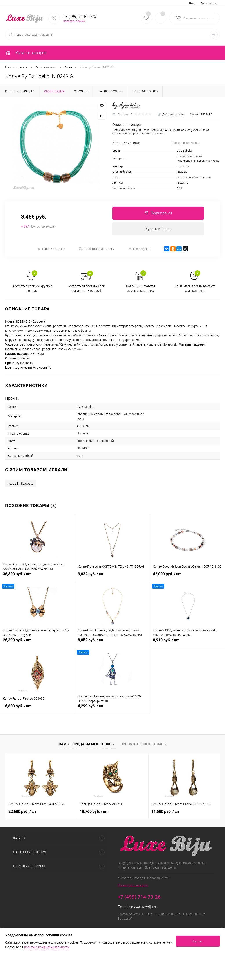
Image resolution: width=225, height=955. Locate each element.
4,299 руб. (112, 708)
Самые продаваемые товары (86, 744)
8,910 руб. (187, 642)
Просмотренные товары (143, 744)
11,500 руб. (165, 811)
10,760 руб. (94, 811)
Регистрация (209, 3)
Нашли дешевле (51, 249)
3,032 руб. (112, 576)
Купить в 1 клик (158, 229)
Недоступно (139, 249)
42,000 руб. (187, 576)
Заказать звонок (74, 21)
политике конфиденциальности (46, 947)
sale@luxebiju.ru (143, 907)
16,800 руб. (37, 708)
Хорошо (197, 941)
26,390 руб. (37, 642)
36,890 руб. (37, 576)
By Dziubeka (184, 150)
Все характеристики (186, 143)
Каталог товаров (26, 52)
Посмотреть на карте (133, 885)
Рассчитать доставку (96, 249)
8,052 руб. (112, 642)
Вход (192, 3)
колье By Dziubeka (21, 484)
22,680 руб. (22, 811)
